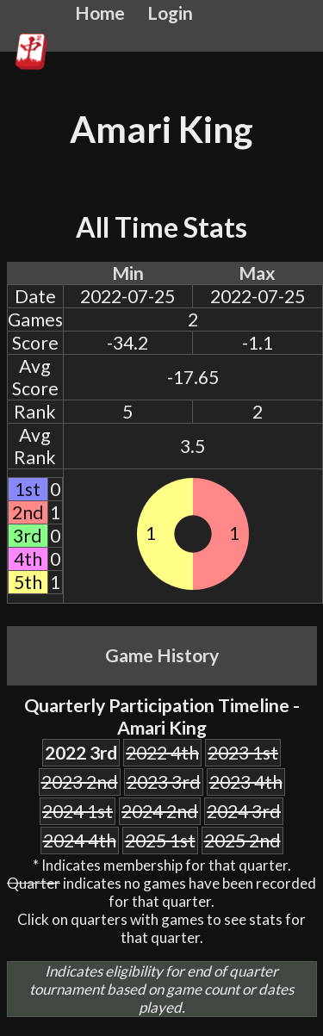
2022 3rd (81, 752)
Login (170, 13)
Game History (162, 655)
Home (100, 13)
